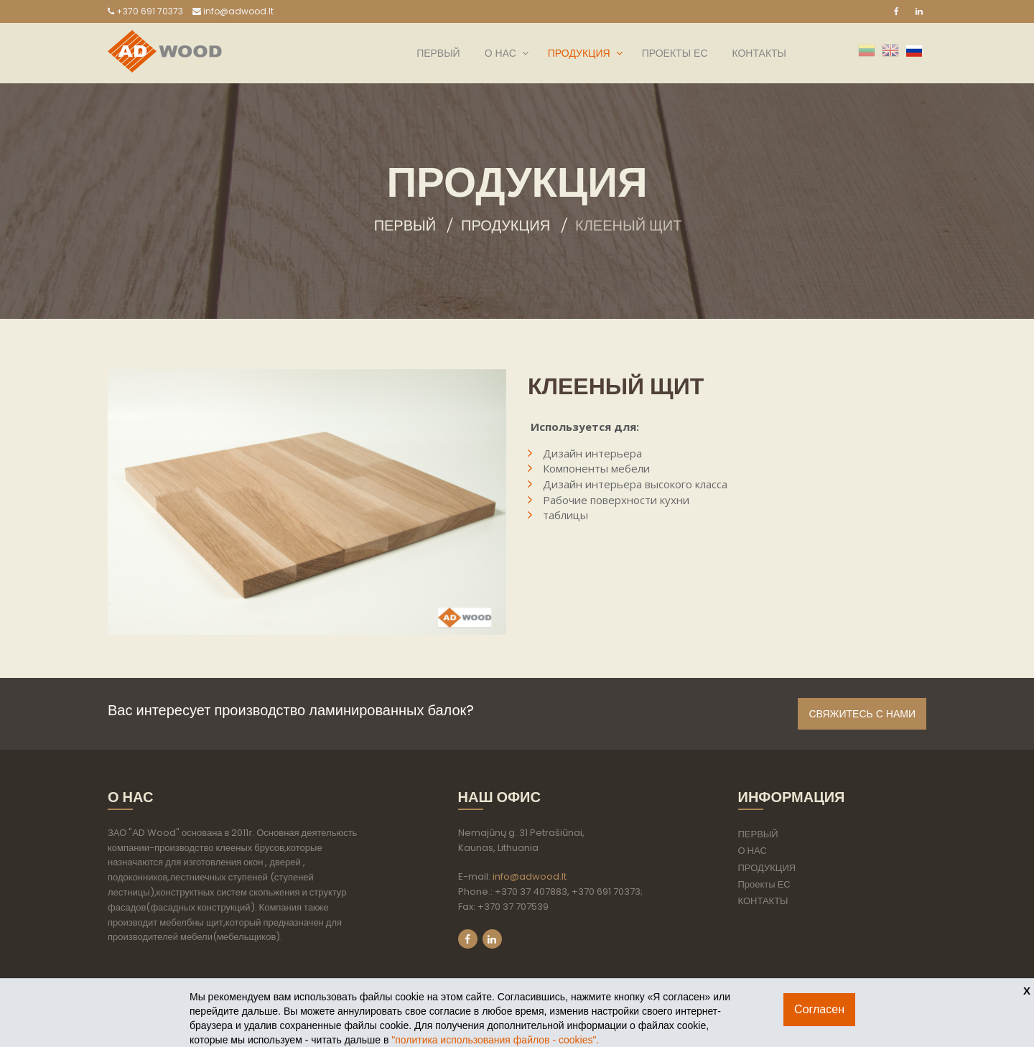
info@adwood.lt (233, 11)
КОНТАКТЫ (759, 53)
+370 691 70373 (145, 11)
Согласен (819, 1009)
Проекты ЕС (675, 53)
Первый (405, 225)
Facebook (468, 939)
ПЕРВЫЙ (438, 53)
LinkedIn (492, 939)
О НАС (500, 53)
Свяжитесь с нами (862, 714)
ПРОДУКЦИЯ (579, 53)
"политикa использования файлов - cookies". (495, 1040)
